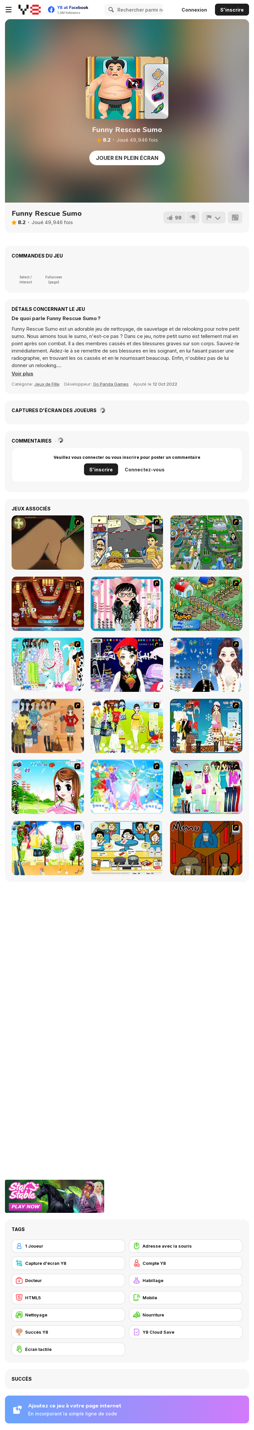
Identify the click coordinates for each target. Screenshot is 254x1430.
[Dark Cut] (48, 542)
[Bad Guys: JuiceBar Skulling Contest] (206, 848)
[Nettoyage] (68, 1314)
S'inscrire (232, 10)
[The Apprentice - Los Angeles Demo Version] (48, 604)
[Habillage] (185, 1280)
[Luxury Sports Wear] (206, 787)
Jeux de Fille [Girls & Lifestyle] (47, 384)
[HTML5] (68, 1297)
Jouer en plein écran (127, 158)
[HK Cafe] (127, 848)
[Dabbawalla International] (206, 542)
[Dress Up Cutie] (127, 604)
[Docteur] (68, 1280)
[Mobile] (185, 1297)
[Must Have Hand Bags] (127, 726)
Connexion (194, 10)
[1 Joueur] (68, 1246)
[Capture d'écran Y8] (68, 1263)
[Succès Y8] (68, 1332)
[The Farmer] (206, 604)
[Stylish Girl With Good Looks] (127, 665)
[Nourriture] (185, 1314)
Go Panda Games (111, 384)
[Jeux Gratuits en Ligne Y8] (30, 10)
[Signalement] (214, 217)
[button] (22, 373)
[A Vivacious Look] (48, 787)
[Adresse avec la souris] (185, 1246)
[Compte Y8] (185, 1263)
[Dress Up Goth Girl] (206, 665)
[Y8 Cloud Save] (185, 1332)
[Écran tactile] (68, 1349)
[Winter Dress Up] (206, 726)
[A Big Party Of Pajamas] (48, 665)
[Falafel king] (127, 542)
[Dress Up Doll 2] (48, 848)
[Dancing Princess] (127, 787)
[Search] (110, 10)
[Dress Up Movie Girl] (48, 726)
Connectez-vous (145, 469)
